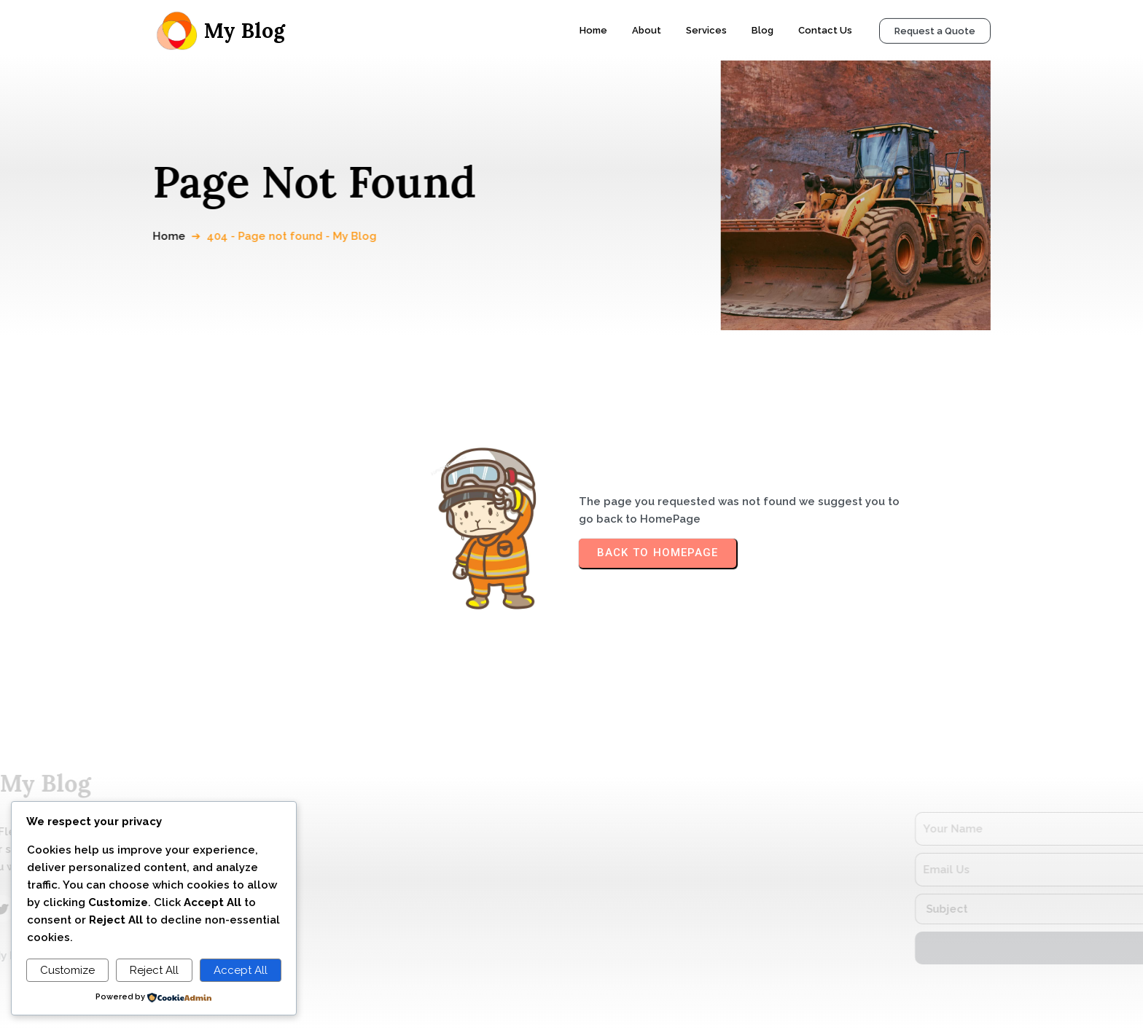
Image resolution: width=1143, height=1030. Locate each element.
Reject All (154, 970)
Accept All (241, 970)
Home (180, 236)
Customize (67, 970)
